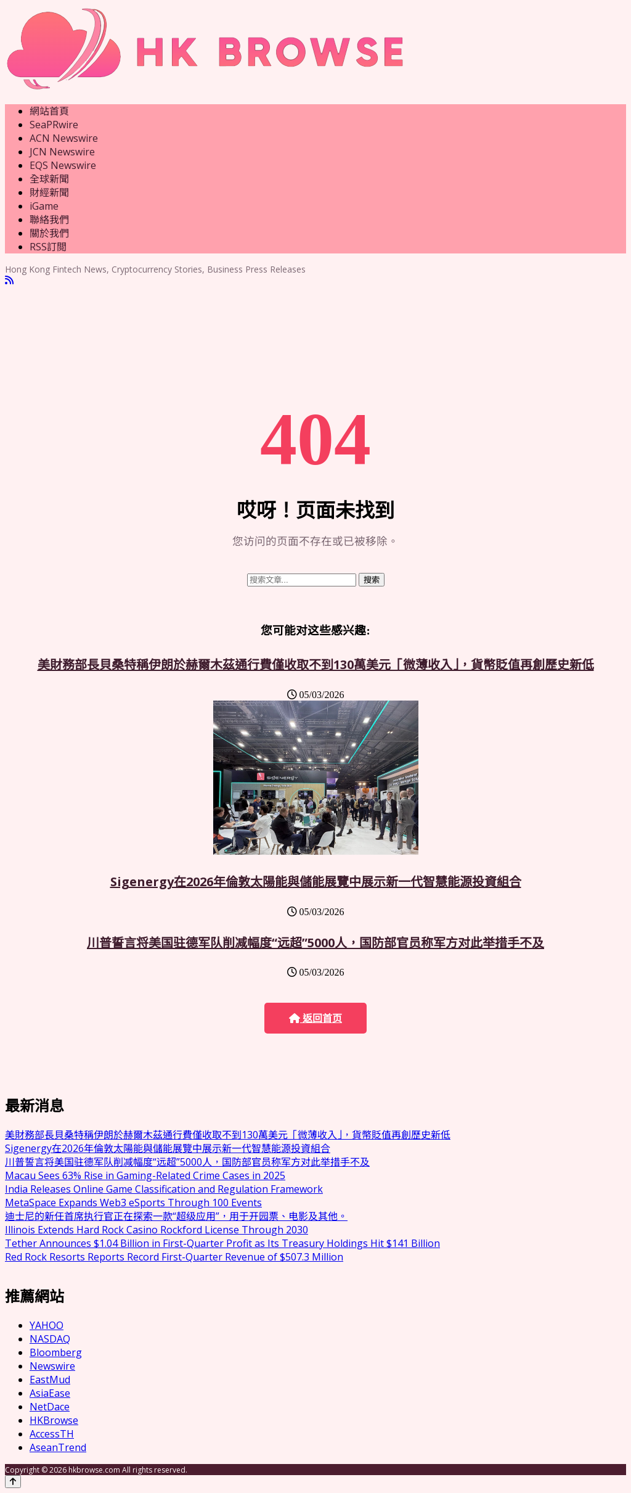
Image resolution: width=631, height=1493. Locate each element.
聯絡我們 (49, 219)
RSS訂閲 (48, 246)
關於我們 (49, 233)
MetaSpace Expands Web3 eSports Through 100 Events (133, 1202)
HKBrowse (54, 1420)
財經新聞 (49, 192)
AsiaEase (50, 1393)
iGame (44, 206)
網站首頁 (49, 111)
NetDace (50, 1406)
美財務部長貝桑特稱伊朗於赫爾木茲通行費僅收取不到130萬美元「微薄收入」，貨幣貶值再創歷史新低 (316, 664)
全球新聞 (49, 179)
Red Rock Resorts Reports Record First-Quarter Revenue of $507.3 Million (174, 1257)
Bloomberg (56, 1352)
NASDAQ (50, 1339)
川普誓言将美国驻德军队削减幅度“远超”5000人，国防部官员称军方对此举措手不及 (315, 942)
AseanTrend (58, 1447)
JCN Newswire (62, 151)
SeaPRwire (54, 124)
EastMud (50, 1379)
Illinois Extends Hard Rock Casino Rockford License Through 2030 (156, 1229)
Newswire (52, 1366)
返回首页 (315, 1018)
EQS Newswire (63, 165)
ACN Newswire (64, 138)
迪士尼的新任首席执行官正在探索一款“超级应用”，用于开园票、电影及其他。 (176, 1216)
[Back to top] (13, 1481)
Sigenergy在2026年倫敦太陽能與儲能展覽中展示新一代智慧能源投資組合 (315, 881)
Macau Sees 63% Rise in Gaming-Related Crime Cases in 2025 (145, 1175)
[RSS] (9, 280)
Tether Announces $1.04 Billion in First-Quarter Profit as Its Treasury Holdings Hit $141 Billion (222, 1243)
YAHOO (46, 1325)
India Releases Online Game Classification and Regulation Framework (164, 1189)
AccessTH (52, 1434)
